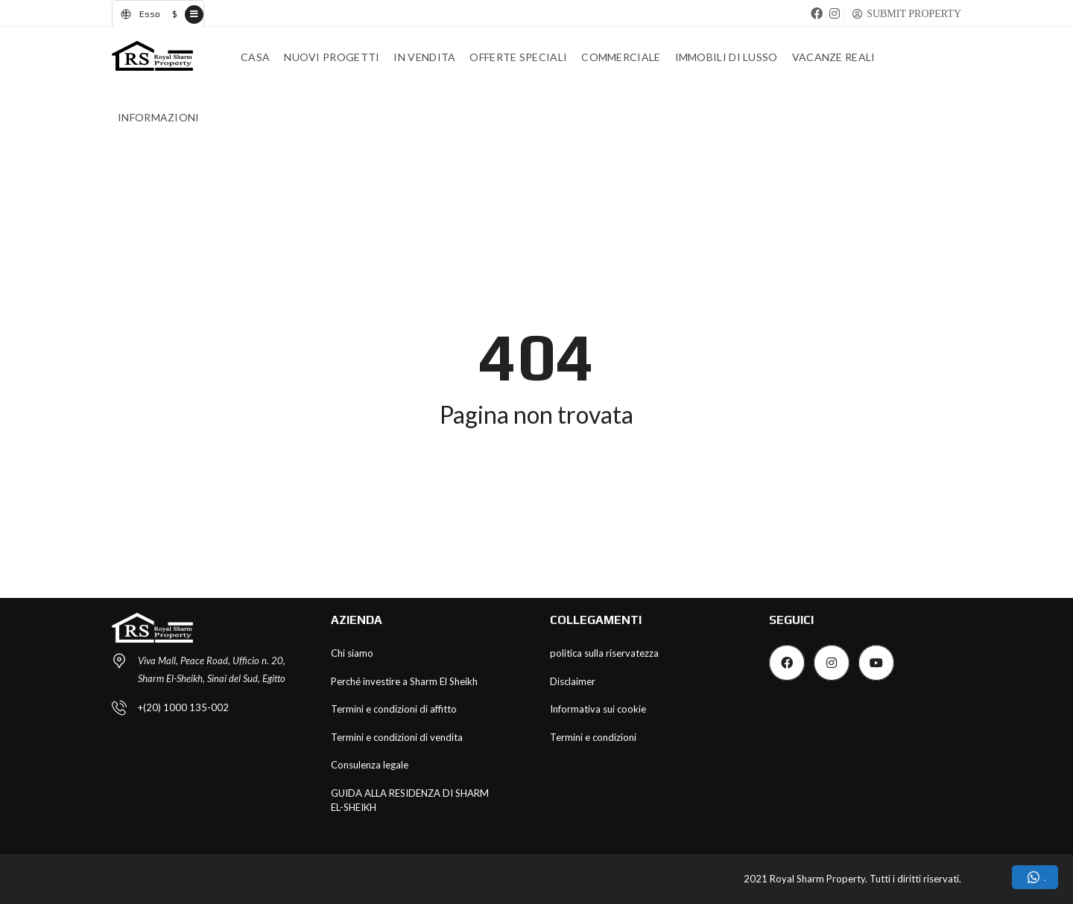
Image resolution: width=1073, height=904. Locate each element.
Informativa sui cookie (598, 709)
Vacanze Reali (834, 57)
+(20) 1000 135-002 (183, 707)
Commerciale (620, 57)
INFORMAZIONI (159, 117)
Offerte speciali (518, 57)
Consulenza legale (369, 765)
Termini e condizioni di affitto (394, 709)
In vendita (424, 57)
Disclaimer (572, 681)
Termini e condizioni (593, 737)
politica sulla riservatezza (604, 653)
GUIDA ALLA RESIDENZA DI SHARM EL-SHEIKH (410, 800)
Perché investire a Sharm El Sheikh (404, 681)
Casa (255, 57)
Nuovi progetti (331, 57)
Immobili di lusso (726, 57)
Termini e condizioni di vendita (397, 737)
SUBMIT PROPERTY (914, 13)
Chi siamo (352, 653)
